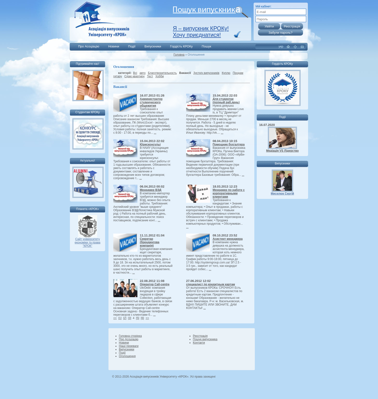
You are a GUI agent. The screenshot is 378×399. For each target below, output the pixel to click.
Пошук (206, 46)
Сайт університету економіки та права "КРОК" (87, 241)
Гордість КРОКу (181, 46)
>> (147, 318)
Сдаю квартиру (134, 76)
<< (115, 318)
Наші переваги (128, 346)
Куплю (226, 73)
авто (143, 73)
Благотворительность (162, 73)
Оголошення (127, 356)
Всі (135, 73)
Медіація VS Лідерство (282, 150)
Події (131, 46)
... (155, 132)
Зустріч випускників (206, 73)
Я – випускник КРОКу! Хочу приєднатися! (201, 31)
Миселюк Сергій (282, 193)
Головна (179, 54)
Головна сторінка (130, 336)
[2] (124, 318)
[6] (142, 318)
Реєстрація (200, 336)
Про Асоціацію (88, 46)
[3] (129, 318)
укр (281, 46)
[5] (137, 318)
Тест (150, 76)
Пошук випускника (205, 339)
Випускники (152, 46)
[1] (120, 318)
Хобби (159, 76)
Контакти (199, 342)
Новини (113, 46)
